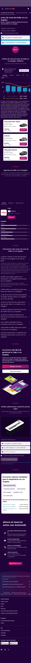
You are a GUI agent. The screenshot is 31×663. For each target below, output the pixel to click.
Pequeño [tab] (5, 75)
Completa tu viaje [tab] (17, 492)
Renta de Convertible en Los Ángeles (10, 509)
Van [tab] (27, 75)
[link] (23, 129)
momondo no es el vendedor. (16, 581)
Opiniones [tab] (10, 203)
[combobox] (9, 28)
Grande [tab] (18, 75)
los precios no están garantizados (9, 577)
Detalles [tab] (4, 203)
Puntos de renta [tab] (19, 203)
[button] (2, 8)
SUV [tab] (23, 75)
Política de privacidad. (8, 463)
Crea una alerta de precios (13, 555)
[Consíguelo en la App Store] (14, 643)
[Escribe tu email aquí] (16, 452)
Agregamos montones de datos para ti (16, 584)
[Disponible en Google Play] (5, 643)
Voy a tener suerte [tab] (7, 495)
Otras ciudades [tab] (7, 492)
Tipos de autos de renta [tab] (9, 485)
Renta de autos (7, 592)
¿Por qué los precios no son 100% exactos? (16, 587)
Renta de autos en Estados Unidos (19, 592)
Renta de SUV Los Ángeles (9, 506)
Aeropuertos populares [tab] (9, 488)
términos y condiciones (25, 462)
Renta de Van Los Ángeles (9, 504)
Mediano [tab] (12, 75)
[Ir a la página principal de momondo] (10, 8)
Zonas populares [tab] (21, 488)
